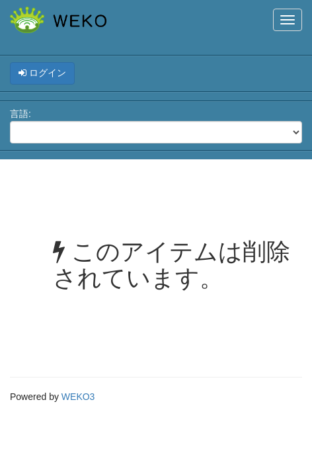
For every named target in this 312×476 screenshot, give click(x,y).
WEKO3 (78, 396)
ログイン (42, 72)
